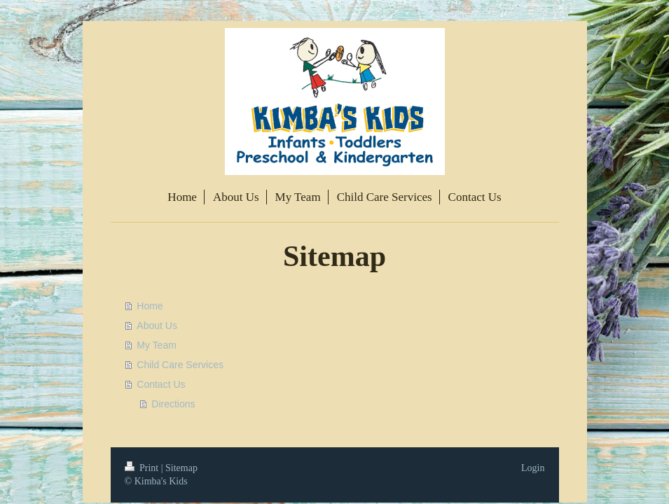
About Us (157, 325)
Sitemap (181, 468)
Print (143, 468)
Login (532, 468)
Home (150, 306)
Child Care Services (180, 364)
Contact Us (161, 384)
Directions (173, 404)
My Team (157, 345)
